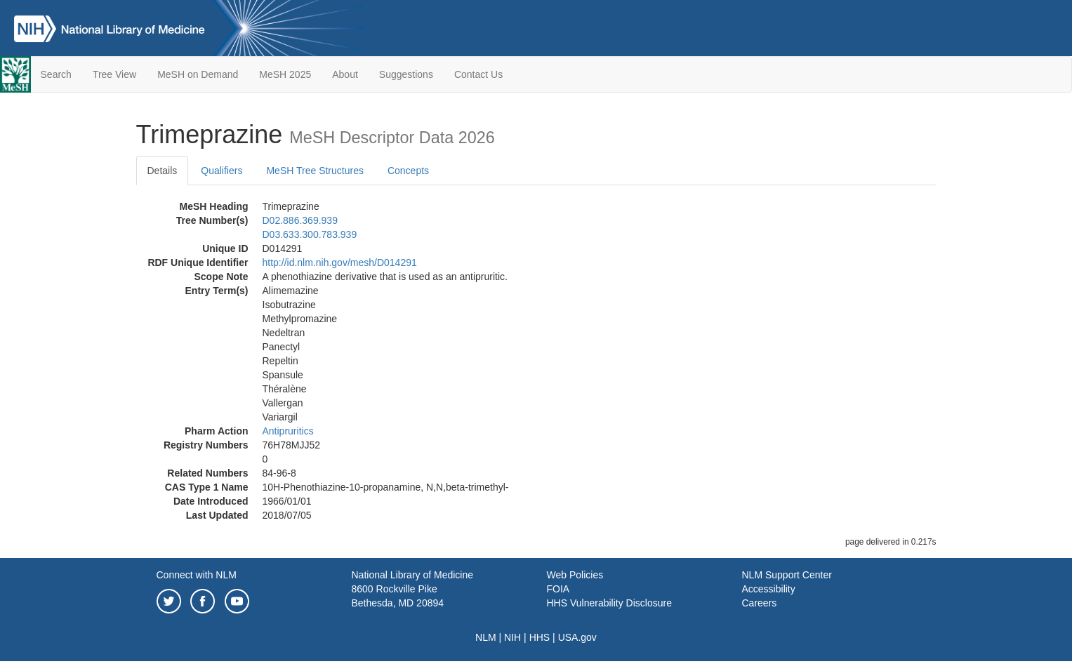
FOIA (558, 588)
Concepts (408, 170)
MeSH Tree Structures (315, 170)
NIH (512, 637)
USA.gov (577, 637)
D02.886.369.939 (300, 220)
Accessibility (768, 588)
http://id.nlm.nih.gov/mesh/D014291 (340, 262)
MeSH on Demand (197, 74)
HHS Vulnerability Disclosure (609, 603)
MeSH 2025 (285, 74)
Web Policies (575, 574)
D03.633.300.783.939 (310, 234)
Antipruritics (288, 431)
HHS (539, 637)
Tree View (114, 74)
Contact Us (478, 74)
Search (56, 74)
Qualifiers (221, 170)
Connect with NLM (197, 574)
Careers (759, 603)
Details (162, 170)
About (345, 74)
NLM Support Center (787, 574)
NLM (485, 637)
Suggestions (406, 74)
